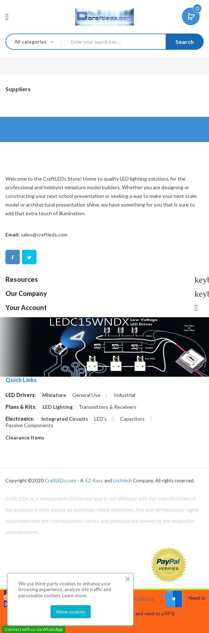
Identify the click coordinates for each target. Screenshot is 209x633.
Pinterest (46, 258)
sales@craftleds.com (44, 234)
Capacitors (132, 419)
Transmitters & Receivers (107, 407)
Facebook (12, 258)
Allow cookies (70, 612)
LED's (100, 419)
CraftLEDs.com (60, 480)
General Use (86, 395)
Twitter (29, 258)
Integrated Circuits (65, 419)
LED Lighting (58, 407)
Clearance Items (24, 438)
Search (184, 41)
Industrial (124, 395)
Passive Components (29, 425)
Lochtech (122, 480)
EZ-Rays (94, 480)
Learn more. (74, 595)
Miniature (54, 395)
